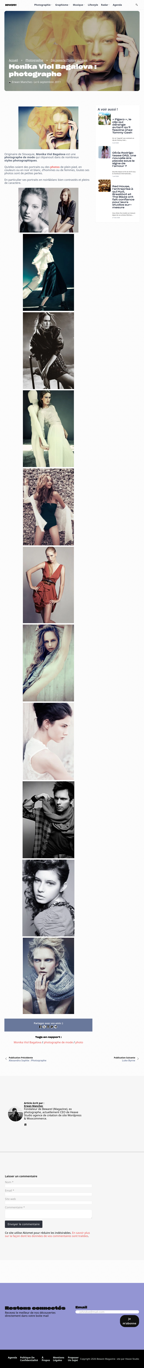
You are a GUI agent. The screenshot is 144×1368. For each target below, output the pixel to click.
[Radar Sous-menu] (109, 4)
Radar (104, 4)
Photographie (42, 4)
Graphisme (61, 4)
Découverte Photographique (69, 60)
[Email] (107, 1311)
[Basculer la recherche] (137, 5)
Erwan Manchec (33, 1105)
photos (55, 167)
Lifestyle (93, 4)
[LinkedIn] (48, 1026)
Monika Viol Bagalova (27, 1042)
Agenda (117, 4)
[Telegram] (55, 1026)
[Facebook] (40, 1026)
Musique (78, 4)
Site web (10, 1199)
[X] (44, 1026)
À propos (46, 1359)
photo (79, 1042)
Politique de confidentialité (29, 1359)
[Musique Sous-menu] (84, 4)
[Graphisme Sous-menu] (69, 4)
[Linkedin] (25, 1125)
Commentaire (15, 1207)
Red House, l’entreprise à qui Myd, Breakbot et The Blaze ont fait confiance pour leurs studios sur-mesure (123, 196)
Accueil (13, 60)
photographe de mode (58, 1042)
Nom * (9, 1182)
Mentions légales (58, 1359)
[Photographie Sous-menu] (51, 4)
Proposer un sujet (73, 1359)
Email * (9, 1190)
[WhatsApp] (51, 1026)
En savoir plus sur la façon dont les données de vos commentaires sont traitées (47, 1234)
